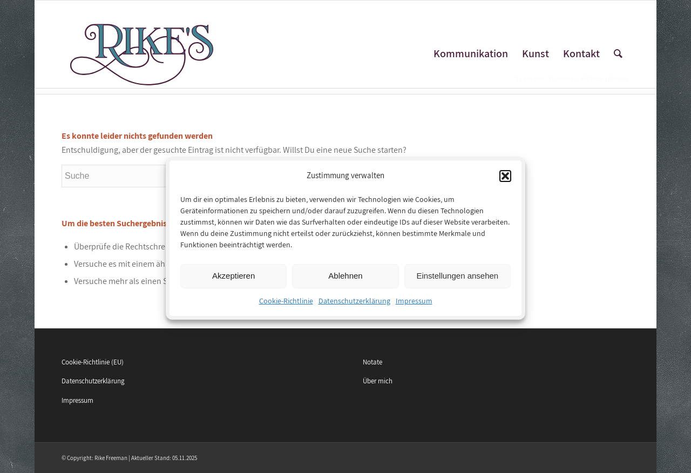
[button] (505, 180)
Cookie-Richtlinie (286, 305)
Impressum (414, 305)
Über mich (377, 381)
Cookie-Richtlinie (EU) (93, 362)
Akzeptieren (233, 280)
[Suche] (618, 53)
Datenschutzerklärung (354, 305)
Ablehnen (345, 280)
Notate (372, 362)
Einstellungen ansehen (457, 280)
